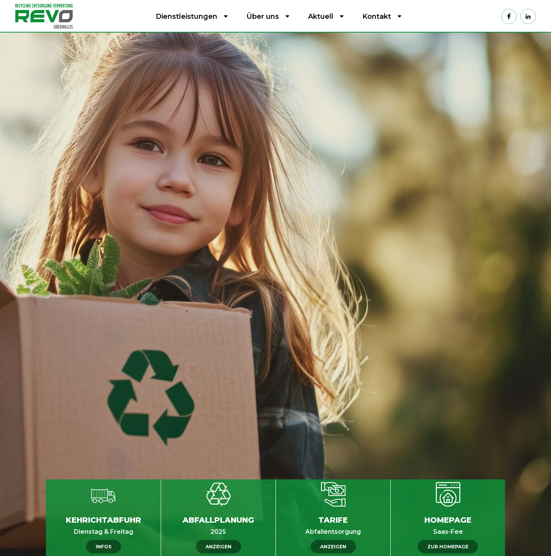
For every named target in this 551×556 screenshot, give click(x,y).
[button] (190, 16)
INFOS (103, 546)
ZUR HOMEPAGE (447, 546)
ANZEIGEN (218, 546)
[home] (46, 16)
